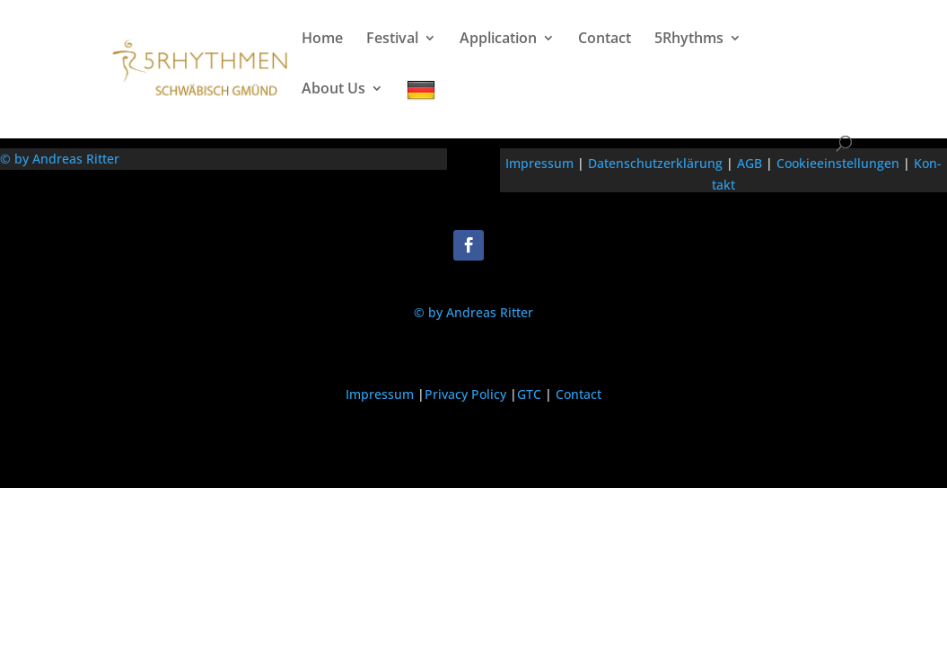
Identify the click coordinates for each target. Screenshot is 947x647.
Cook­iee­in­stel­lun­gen (837, 163)
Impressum (380, 394)
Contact (604, 39)
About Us (333, 90)
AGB (749, 163)
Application (498, 39)
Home (322, 39)
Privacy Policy (465, 394)
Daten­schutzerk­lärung (655, 163)
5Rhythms (688, 39)
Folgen (521, 244)
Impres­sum (539, 163)
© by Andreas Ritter (59, 158)
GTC (529, 394)
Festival (392, 39)
